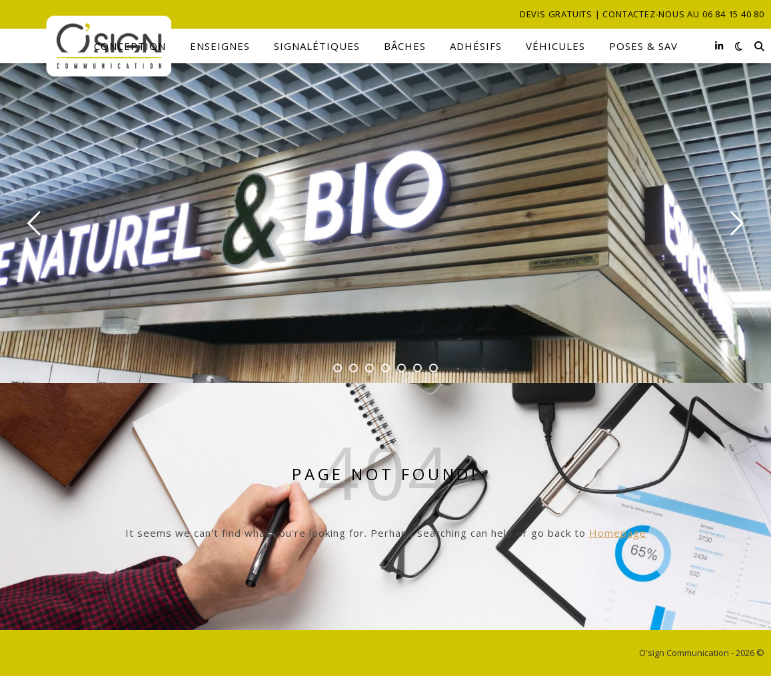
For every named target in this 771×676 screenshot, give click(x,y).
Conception (130, 46)
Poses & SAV (643, 46)
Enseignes (220, 46)
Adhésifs (476, 46)
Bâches (405, 46)
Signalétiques (317, 46)
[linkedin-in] (719, 45)
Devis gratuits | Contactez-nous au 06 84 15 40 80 (642, 14)
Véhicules (555, 46)
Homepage (617, 532)
